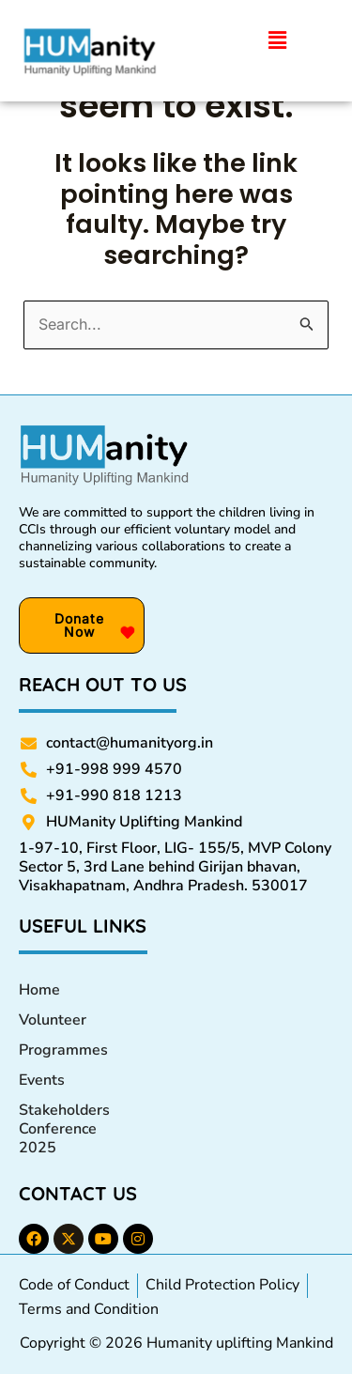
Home (39, 990)
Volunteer (52, 1020)
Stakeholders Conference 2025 (64, 1129)
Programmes (63, 1050)
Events (42, 1080)
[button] (277, 41)
